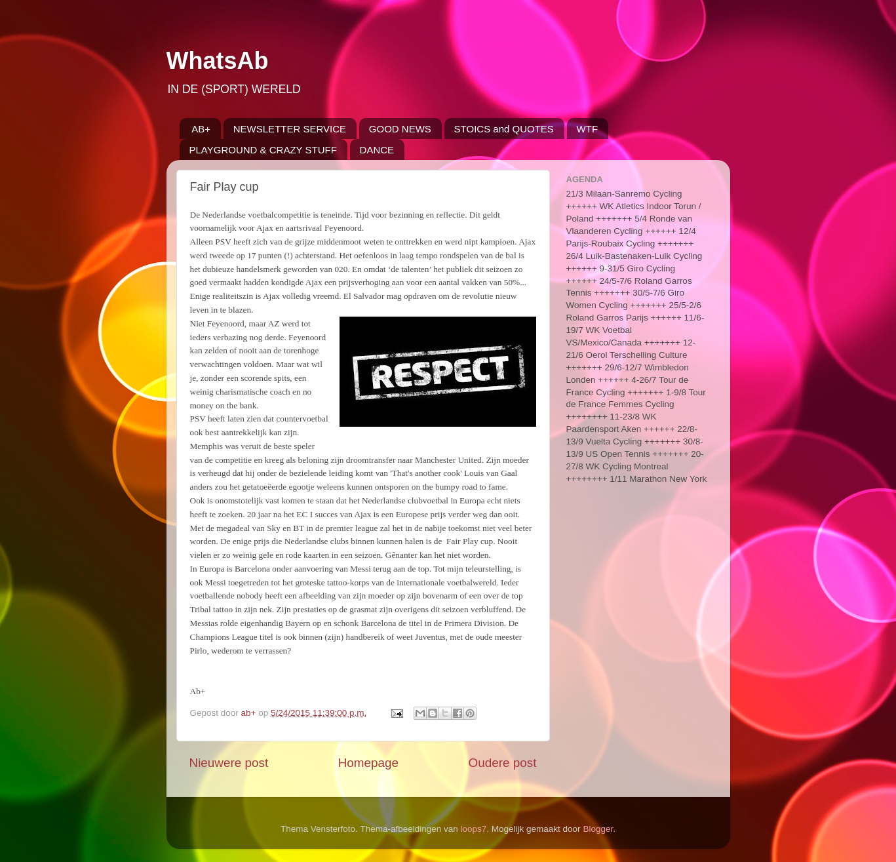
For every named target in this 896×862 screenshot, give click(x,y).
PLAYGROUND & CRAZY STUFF (263, 149)
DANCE (377, 149)
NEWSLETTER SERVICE (289, 128)
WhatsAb (217, 60)
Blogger (598, 829)
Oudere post (503, 763)
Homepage (368, 763)
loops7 (474, 829)
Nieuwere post (229, 763)
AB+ (200, 128)
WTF (587, 128)
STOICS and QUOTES (504, 128)
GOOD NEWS (400, 128)
